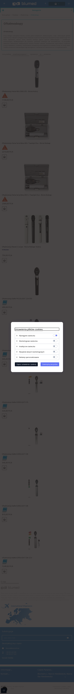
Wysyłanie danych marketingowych (31, 352)
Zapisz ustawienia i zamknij (26, 364)
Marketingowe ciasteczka (28, 341)
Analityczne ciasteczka (27, 346)
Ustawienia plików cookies (29, 329)
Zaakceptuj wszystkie (50, 364)
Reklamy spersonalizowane (29, 357)
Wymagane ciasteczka (27, 336)
